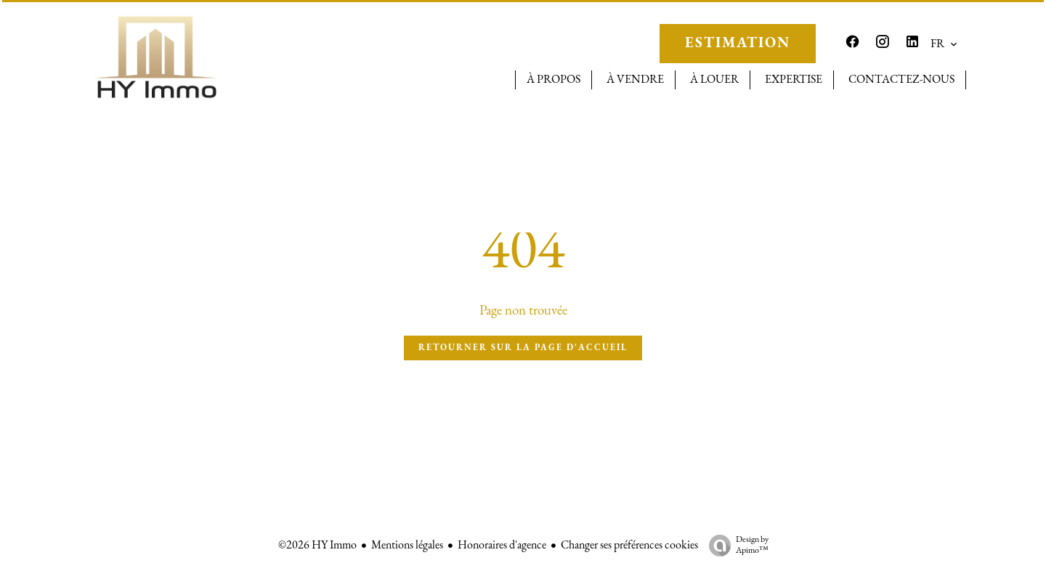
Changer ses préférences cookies (629, 545)
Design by (735, 545)
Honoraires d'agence (502, 545)
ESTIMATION (737, 43)
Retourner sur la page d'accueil (523, 348)
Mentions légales (407, 545)
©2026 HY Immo (317, 545)
